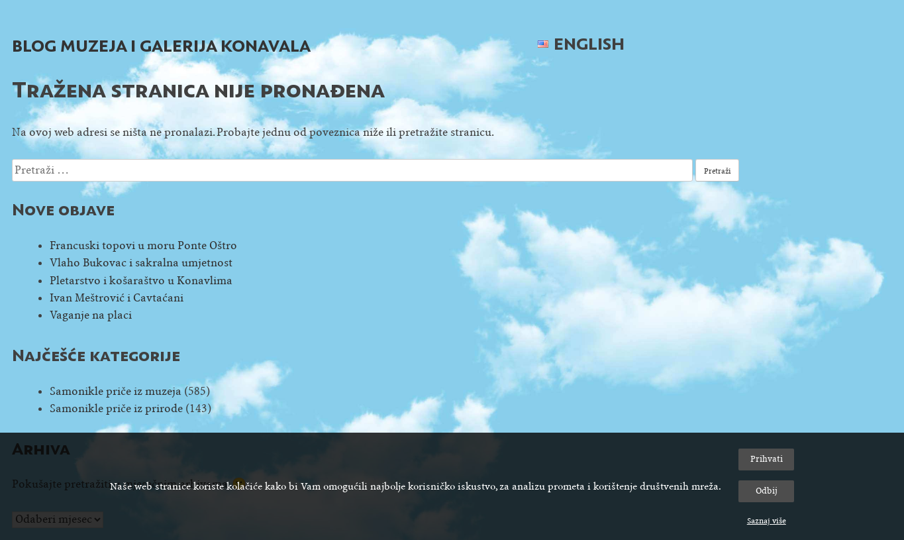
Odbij (767, 490)
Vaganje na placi (91, 315)
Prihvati (766, 458)
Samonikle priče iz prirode (116, 408)
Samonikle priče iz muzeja (115, 391)
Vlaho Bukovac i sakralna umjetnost (141, 263)
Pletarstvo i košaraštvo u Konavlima (141, 281)
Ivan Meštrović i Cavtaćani (116, 298)
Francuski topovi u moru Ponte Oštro (143, 245)
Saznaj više (766, 520)
